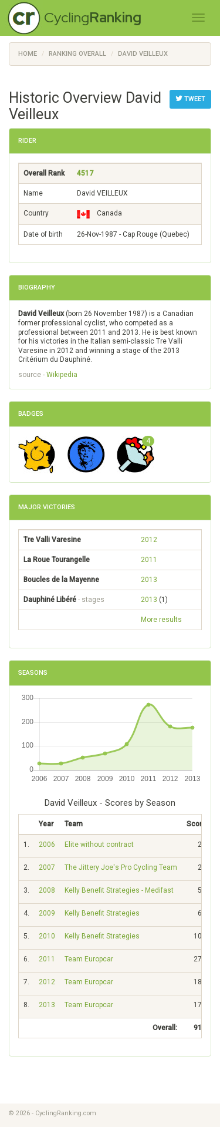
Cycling (92, 17)
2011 (149, 560)
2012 (149, 540)
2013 (149, 580)
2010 (47, 936)
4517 (85, 173)
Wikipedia (61, 375)
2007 (47, 867)
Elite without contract (99, 844)
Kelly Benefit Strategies (102, 913)
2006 (47, 844)
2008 (47, 890)
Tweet (190, 99)
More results (161, 619)
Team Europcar (89, 959)
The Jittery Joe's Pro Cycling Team (121, 867)
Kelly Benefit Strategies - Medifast (119, 890)
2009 (47, 913)
